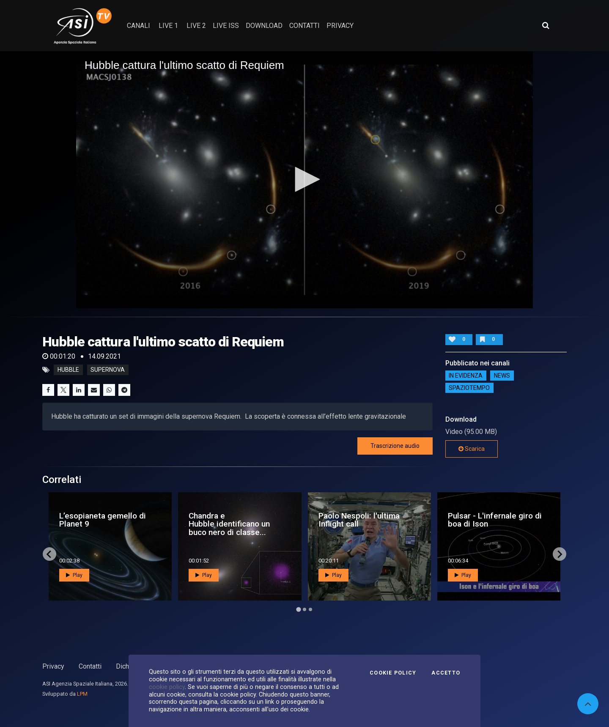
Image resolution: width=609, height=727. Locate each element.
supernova (108, 370)
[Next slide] (559, 554)
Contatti (90, 666)
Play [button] (74, 575)
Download (264, 26)
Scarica (471, 448)
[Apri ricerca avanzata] (545, 25)
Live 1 (168, 26)
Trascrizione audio (395, 445)
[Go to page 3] (310, 609)
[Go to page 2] (304, 609)
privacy (340, 26)
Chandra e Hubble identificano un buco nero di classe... (229, 524)
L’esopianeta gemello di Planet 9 (102, 520)
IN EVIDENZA (466, 375)
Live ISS (226, 26)
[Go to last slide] (49, 554)
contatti (304, 26)
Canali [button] (138, 26)
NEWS (502, 375)
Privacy (53, 666)
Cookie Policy (393, 672)
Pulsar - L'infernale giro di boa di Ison (495, 520)
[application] (304, 179)
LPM (82, 694)
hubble (68, 370)
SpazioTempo (469, 387)
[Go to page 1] (298, 609)
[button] (304, 179)
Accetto (445, 672)
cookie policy (167, 686)
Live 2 (196, 26)
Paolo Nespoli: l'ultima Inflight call (359, 520)
